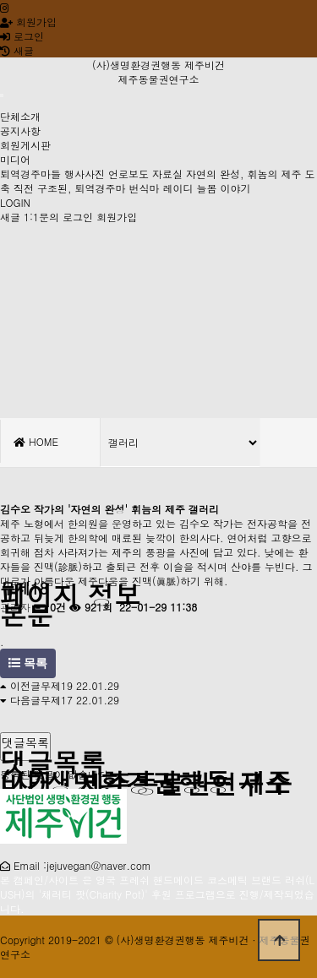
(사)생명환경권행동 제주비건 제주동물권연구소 (158, 71)
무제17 (57, 700)
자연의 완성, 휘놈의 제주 (244, 173)
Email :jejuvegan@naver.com (82, 865)
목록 (27, 663)
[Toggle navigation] (1, 95)
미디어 (15, 159)
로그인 (22, 36)
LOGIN (15, 202)
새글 (10, 216)
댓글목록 (25, 742)
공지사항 (20, 130)
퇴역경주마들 (30, 173)
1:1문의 (41, 216)
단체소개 (20, 116)
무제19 (57, 685)
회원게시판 (25, 145)
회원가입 (28, 21)
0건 (50, 607)
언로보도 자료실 (145, 173)
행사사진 (84, 173)
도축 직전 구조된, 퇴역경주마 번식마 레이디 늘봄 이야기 (157, 180)
